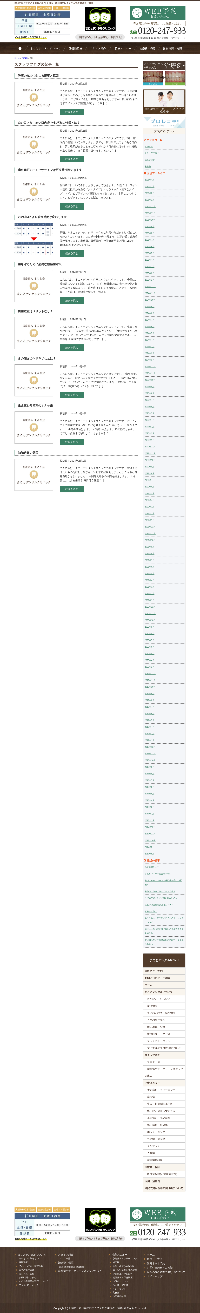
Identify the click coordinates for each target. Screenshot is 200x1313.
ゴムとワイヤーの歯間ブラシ (158, 874)
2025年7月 (149, 240)
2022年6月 (149, 487)
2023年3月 (149, 427)
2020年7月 (149, 640)
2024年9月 (149, 306)
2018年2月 (149, 814)
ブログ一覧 (153, 1061)
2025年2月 (149, 273)
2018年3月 (149, 807)
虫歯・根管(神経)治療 (159, 1103)
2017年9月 (149, 847)
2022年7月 (149, 480)
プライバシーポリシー (160, 1040)
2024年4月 (149, 340)
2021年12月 (150, 527)
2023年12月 (150, 366)
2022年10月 (150, 460)
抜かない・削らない (75, 50)
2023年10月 (150, 380)
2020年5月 (149, 653)
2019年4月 (149, 727)
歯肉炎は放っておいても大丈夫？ (160, 891)
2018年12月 (150, 747)
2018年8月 (149, 774)
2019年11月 (150, 680)
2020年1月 (149, 667)
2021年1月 (149, 600)
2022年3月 (149, 507)
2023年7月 (149, 400)
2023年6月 (149, 407)
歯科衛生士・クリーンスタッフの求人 (164, 1072)
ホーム (22, 50)
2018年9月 (149, 767)
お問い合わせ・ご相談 (157, 977)
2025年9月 (149, 226)
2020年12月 (150, 607)
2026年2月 (149, 193)
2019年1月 (149, 740)
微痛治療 (152, 1005)
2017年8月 (149, 854)
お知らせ (149, 146)
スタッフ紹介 (99, 50)
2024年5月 (149, 333)
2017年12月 (150, 827)
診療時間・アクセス (158, 1033)
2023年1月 (149, 440)
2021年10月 (150, 540)
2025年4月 (149, 260)
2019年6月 (149, 713)
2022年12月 (150, 447)
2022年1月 (149, 520)
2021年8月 (149, 553)
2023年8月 (149, 393)
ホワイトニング (156, 1131)
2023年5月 (149, 413)
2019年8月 (149, 700)
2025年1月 (149, 280)
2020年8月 (149, 633)
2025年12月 (150, 206)
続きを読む (71, 112)
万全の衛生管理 (156, 1019)
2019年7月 (149, 707)
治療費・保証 (147, 50)
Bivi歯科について (47, 50)
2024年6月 (149, 326)
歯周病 (151, 1096)
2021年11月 (150, 533)
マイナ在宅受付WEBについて (164, 1047)
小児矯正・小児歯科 (158, 1117)
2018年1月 (149, 820)
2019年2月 (149, 733)
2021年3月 (149, 587)
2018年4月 (149, 800)
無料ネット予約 (154, 970)
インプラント (155, 1145)
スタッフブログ (152, 153)
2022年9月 (149, 467)
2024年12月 (150, 286)
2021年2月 (149, 593)
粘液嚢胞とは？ (152, 867)
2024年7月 (149, 320)
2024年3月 (149, 346)
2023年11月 (150, 373)
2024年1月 (149, 360)
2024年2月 (149, 353)
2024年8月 (149, 313)
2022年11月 (150, 453)
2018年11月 (150, 753)
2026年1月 (149, 200)
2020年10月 (150, 620)
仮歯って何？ (151, 911)
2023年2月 (149, 433)
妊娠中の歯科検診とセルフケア (159, 905)
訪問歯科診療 (155, 1159)
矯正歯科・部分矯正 (158, 1124)
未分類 (148, 166)
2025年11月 (150, 213)
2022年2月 (149, 513)
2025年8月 (149, 233)
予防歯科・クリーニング (161, 1089)
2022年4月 (149, 500)
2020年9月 (149, 627)
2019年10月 (150, 687)
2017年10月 (150, 840)
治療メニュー (124, 50)
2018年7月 (149, 780)
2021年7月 (149, 560)
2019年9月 (149, 693)
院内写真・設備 (156, 1026)
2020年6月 (149, 647)
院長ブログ (150, 160)
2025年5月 (149, 253)
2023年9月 (149, 386)
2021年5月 (149, 573)
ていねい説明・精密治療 (161, 1012)
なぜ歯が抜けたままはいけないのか (161, 898)
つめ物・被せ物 (156, 1138)
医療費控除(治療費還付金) (162, 1174)
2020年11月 (150, 613)
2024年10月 (150, 300)
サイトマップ (154, 1276)
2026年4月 (149, 180)
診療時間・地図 (172, 50)
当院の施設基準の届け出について (164, 1188)
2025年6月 (149, 246)
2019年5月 (149, 720)
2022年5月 (149, 493)
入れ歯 (151, 1152)
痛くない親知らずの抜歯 (161, 1110)
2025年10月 (150, 220)
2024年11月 (150, 293)
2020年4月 (149, 660)
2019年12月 (150, 673)
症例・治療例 (152, 1181)
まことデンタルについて (159, 991)
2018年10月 (150, 760)
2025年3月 (149, 266)
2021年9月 (149, 547)
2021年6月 (149, 567)
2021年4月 (149, 580)
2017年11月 (150, 834)
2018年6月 (149, 787)
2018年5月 (149, 794)
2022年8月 (149, 473)
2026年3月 (149, 186)
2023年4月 (149, 420)
